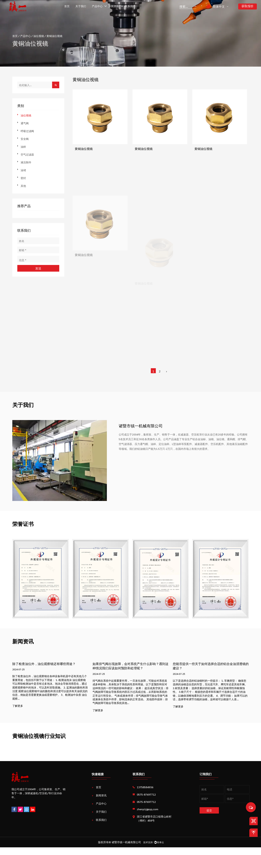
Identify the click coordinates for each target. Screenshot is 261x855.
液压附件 (26, 162)
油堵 (23, 170)
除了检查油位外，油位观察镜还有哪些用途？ (49, 664)
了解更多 (17, 706)
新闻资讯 (113, 6)
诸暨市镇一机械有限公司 (123, 849)
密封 (23, 178)
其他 (23, 186)
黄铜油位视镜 (84, 149)
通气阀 (25, 123)
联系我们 (130, 6)
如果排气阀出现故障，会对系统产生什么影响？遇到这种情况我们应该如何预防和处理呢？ (127, 669)
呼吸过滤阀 (27, 131)
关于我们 (80, 6)
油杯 (23, 146)
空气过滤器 (27, 154)
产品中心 (97, 6)
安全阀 (25, 139)
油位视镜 (38, 36)
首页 (67, 6)
